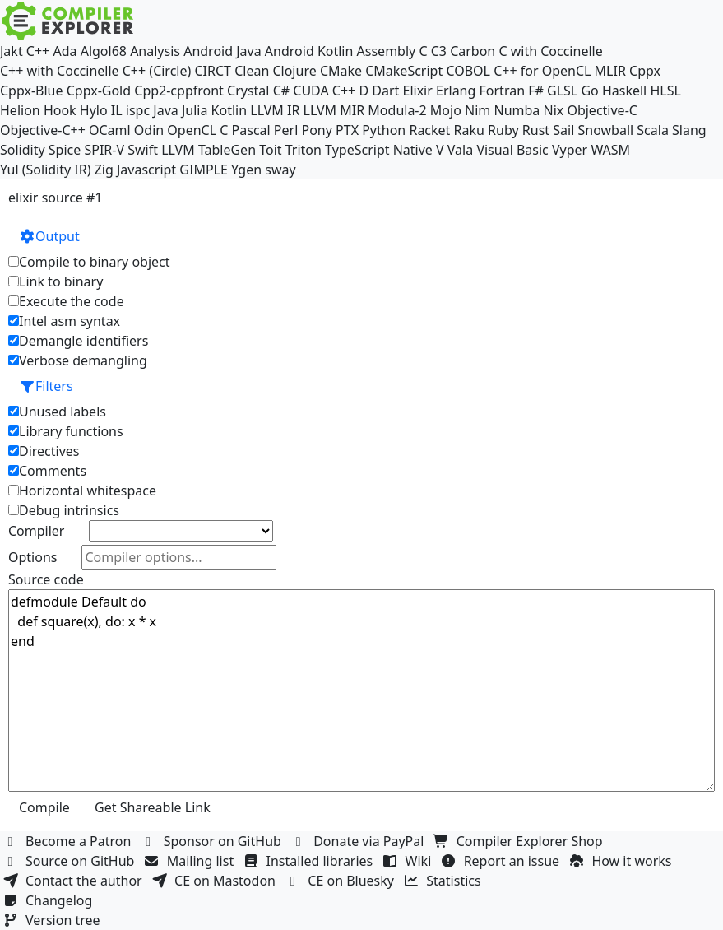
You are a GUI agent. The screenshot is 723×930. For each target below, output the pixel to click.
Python (384, 130)
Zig (104, 169)
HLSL (665, 90)
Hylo (94, 110)
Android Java (222, 51)
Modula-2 (397, 110)
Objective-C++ (43, 130)
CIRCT (212, 71)
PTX (347, 130)
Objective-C (602, 110)
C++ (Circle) (157, 71)
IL (117, 110)
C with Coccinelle (550, 51)
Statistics (444, 881)
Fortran (503, 90)
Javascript (146, 169)
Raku (469, 130)
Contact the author (74, 881)
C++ (37, 51)
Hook (60, 110)
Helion (20, 110)
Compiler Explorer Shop (520, 841)
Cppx (644, 71)
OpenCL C (197, 130)
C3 (439, 51)
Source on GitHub (70, 861)
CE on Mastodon (215, 881)
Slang (689, 130)
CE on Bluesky (341, 881)
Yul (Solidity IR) (45, 169)
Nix (553, 110)
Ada (64, 51)
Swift (142, 150)
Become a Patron (69, 841)
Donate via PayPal (359, 841)
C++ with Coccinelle (59, 71)
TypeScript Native (379, 150)
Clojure (294, 71)
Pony (316, 130)
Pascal (251, 130)
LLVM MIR (334, 110)
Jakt (11, 51)
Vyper (569, 150)
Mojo (445, 110)
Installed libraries (309, 861)
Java (165, 110)
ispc (138, 110)
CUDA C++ (324, 90)
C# (281, 90)
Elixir (417, 90)
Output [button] (49, 236)
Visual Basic (512, 150)
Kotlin (229, 110)
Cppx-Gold (99, 90)
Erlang (455, 90)
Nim (477, 110)
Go (589, 90)
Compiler (36, 531)
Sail (563, 130)
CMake (341, 71)
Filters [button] (46, 386)
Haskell (624, 90)
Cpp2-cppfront (179, 90)
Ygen (246, 169)
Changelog (50, 900)
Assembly (386, 51)
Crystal (248, 90)
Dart (385, 90)
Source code (46, 579)
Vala (460, 150)
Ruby (503, 130)
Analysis (155, 51)
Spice (65, 150)
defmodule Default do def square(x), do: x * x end (361, 690)
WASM (610, 150)
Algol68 (104, 51)
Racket (429, 130)
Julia (195, 110)
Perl (286, 130)
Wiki (409, 861)
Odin (149, 130)
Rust (535, 130)
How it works (622, 861)
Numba (517, 110)
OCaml (110, 130)
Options (32, 557)
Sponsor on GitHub (213, 841)
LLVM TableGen (208, 150)
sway (280, 169)
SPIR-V (104, 150)
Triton (303, 150)
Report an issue (502, 861)
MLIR (610, 71)
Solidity (22, 150)
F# (536, 90)
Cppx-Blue (31, 90)
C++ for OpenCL (542, 71)
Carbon (472, 51)
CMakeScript (404, 71)
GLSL (562, 90)
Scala (653, 130)
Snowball (605, 130)
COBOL (468, 71)
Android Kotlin (309, 51)
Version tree (53, 920)
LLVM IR (274, 110)
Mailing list (191, 861)
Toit (270, 150)
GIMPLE (203, 169)
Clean (251, 71)
